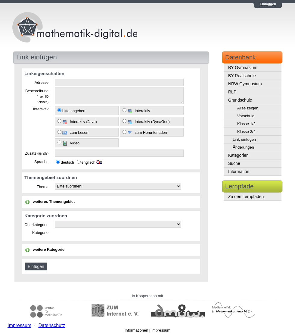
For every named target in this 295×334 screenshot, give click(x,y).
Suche (234, 163)
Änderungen (243, 147)
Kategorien (238, 155)
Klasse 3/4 (246, 131)
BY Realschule (242, 75)
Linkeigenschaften (44, 73)
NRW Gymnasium (245, 83)
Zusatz (36, 153)
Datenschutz (51, 325)
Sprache (41, 162)
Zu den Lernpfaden (246, 196)
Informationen (136, 330)
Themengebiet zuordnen (50, 177)
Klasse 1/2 (246, 123)
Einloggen (268, 4)
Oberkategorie (36, 225)
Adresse (41, 82)
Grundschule (240, 100)
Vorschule (245, 116)
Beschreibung (36, 96)
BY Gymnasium (242, 67)
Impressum (160, 330)
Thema (42, 187)
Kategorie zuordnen (45, 215)
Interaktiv (40, 109)
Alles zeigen (247, 108)
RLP (232, 92)
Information (238, 171)
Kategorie (40, 233)
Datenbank (240, 57)
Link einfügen (244, 139)
